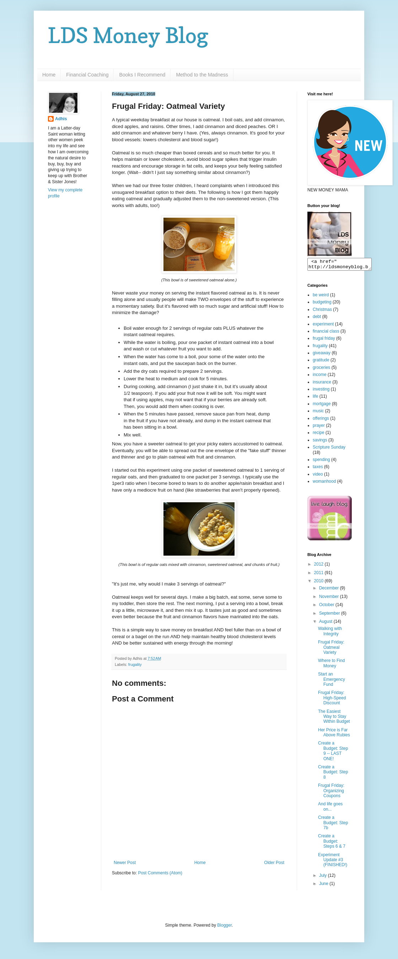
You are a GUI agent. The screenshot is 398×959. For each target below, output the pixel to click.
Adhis (61, 118)
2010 (319, 583)
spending (321, 461)
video (318, 476)
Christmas (322, 311)
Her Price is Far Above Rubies (334, 735)
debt (317, 318)
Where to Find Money (331, 665)
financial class (326, 333)
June (324, 885)
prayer (319, 427)
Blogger (224, 927)
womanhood (324, 483)
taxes (318, 468)
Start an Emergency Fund (331, 681)
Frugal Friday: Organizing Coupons (331, 792)
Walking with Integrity (330, 633)
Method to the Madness (202, 75)
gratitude (321, 362)
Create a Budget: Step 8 (333, 774)
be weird (321, 297)
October (327, 606)
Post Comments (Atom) (160, 872)
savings (320, 442)
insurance (322, 384)
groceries (321, 369)
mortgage (322, 405)
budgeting (322, 304)
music (318, 412)
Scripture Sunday (329, 449)
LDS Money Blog (128, 35)
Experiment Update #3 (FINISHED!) (332, 862)
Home (48, 75)
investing (321, 391)
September (330, 615)
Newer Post (125, 862)
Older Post (274, 862)
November (329, 598)
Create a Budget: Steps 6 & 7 (331, 843)
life (315, 398)
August (326, 623)
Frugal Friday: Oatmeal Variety (331, 649)
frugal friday (324, 340)
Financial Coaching (87, 75)
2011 (319, 574)
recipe (318, 434)
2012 (319, 566)
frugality (135, 664)
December (329, 590)
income (320, 376)
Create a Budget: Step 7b (333, 824)
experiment (323, 326)
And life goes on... (330, 809)
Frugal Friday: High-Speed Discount (332, 700)
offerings (321, 420)
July (323, 877)
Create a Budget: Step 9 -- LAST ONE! (333, 753)
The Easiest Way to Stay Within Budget (334, 718)
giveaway (321, 355)
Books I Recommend (142, 75)
